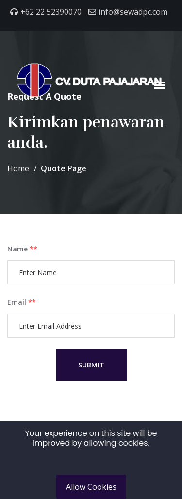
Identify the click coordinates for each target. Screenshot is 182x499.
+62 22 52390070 (51, 11)
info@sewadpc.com (133, 11)
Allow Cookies (91, 487)
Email (21, 302)
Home (18, 168)
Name (22, 248)
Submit (91, 364)
